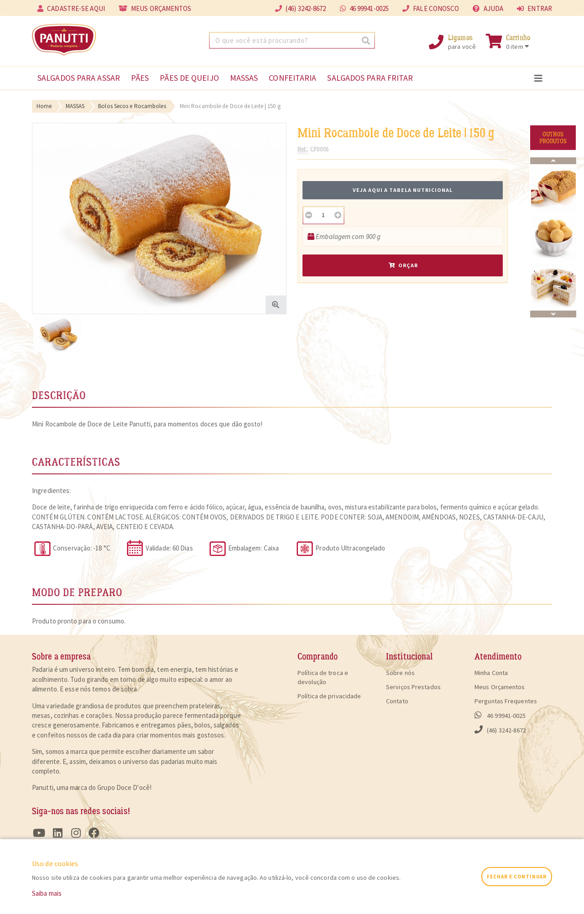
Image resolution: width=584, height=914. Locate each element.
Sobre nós (400, 673)
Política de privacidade (329, 696)
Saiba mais (47, 893)
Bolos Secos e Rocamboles (132, 106)
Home (44, 106)
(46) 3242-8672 (500, 729)
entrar (534, 8)
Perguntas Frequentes (505, 701)
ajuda (488, 8)
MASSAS (75, 106)
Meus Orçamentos (499, 687)
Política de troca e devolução (322, 677)
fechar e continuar (517, 876)
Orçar (403, 265)
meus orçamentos (155, 8)
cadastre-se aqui (71, 8)
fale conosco (430, 8)
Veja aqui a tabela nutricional (403, 190)
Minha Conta (491, 673)
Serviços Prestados (413, 687)
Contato (397, 701)
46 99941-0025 (364, 8)
